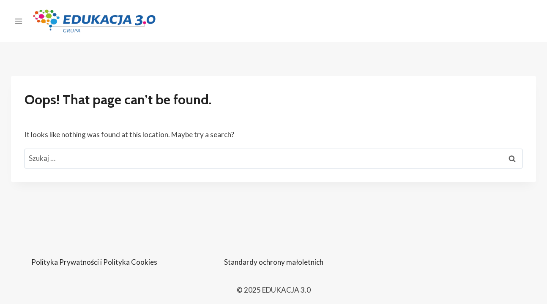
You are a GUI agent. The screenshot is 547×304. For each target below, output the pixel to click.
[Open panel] (19, 20)
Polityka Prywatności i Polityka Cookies (94, 262)
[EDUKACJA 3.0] (94, 21)
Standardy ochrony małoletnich (273, 262)
